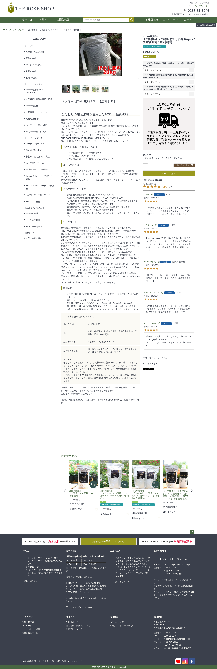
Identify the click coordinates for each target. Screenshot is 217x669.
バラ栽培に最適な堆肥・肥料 (39, 99)
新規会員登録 (28, 622)
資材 (44, 19)
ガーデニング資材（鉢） (37, 125)
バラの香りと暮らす (35, 238)
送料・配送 (71, 551)
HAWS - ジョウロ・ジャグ (38, 195)
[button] (64, 491)
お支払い (27, 551)
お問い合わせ (160, 551)
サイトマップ (76, 661)
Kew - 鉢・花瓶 (33, 201)
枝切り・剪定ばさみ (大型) (38, 156)
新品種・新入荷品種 (35, 52)
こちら (35, 581)
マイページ (171, 19)
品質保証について (74, 629)
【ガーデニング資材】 (16, 30)
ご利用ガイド (72, 622)
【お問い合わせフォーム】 (174, 559)
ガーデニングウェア (35, 143)
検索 (131, 20)
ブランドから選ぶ (34, 65)
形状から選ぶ (32, 71)
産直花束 (153, 19)
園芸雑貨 (64, 19)
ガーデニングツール (35, 163)
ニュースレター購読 (31, 629)
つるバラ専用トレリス (36, 132)
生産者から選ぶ (33, 213)
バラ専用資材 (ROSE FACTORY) (35, 91)
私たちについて (117, 622)
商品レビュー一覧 (30, 633)
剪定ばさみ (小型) (34, 150)
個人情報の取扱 (59, 661)
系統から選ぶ (32, 58)
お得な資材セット (34, 119)
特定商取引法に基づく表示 (36, 661)
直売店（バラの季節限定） (122, 625)
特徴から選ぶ (32, 78)
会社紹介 (114, 617)
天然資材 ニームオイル (36, 112)
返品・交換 (115, 551)
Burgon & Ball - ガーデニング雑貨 (39, 177)
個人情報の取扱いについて (78, 625)
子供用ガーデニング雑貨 (37, 169)
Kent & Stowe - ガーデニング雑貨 (40, 187)
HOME (3, 30)
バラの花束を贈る (34, 226)
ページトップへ (192, 532)
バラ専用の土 (32, 106)
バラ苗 (28, 19)
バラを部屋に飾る (34, 220)
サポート (70, 617)
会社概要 (158, 617)
